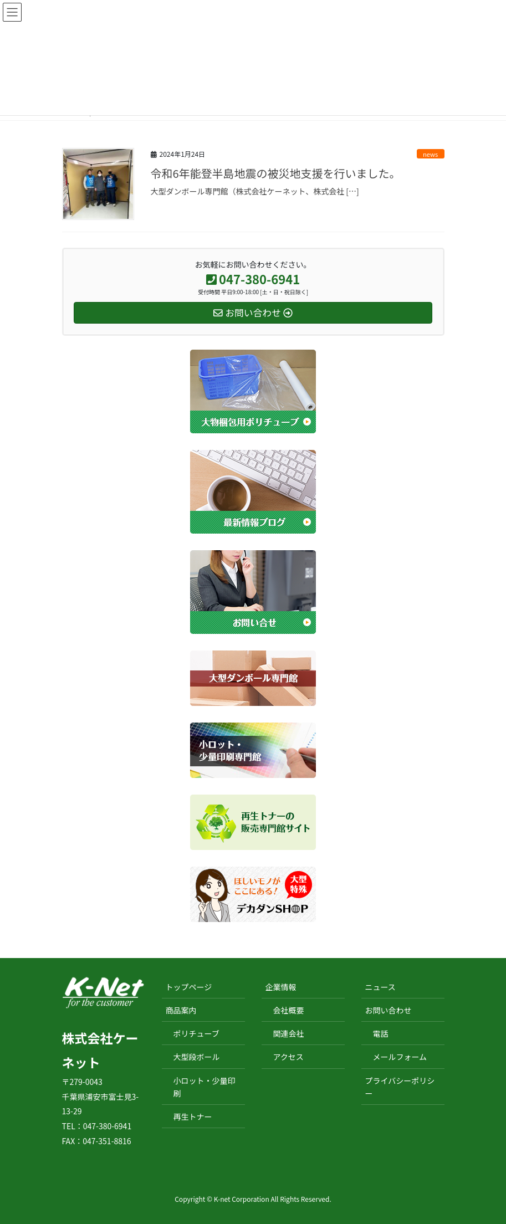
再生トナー (192, 1116)
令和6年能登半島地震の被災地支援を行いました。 (276, 173)
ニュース (380, 986)
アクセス (288, 1056)
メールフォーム (400, 1056)
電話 (381, 1033)
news (430, 154)
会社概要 (288, 1010)
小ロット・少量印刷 (204, 1087)
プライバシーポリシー (400, 1087)
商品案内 (181, 1010)
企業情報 (281, 986)
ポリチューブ (196, 1033)
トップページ (189, 986)
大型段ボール (196, 1056)
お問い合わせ (388, 1010)
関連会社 (288, 1033)
